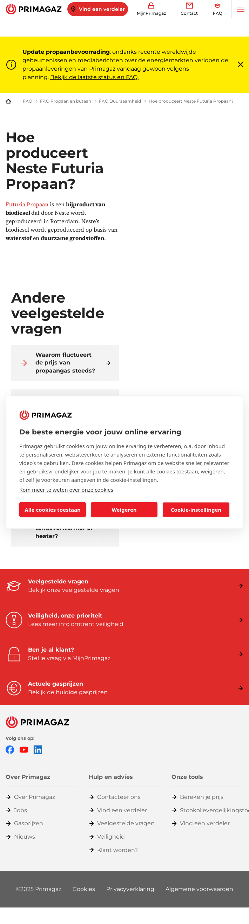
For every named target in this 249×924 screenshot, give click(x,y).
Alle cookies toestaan (52, 509)
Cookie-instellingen (196, 509)
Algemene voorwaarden (199, 889)
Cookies (84, 889)
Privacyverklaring (130, 889)
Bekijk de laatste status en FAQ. (94, 77)
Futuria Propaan (27, 204)
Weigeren (124, 509)
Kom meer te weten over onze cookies (66, 489)
